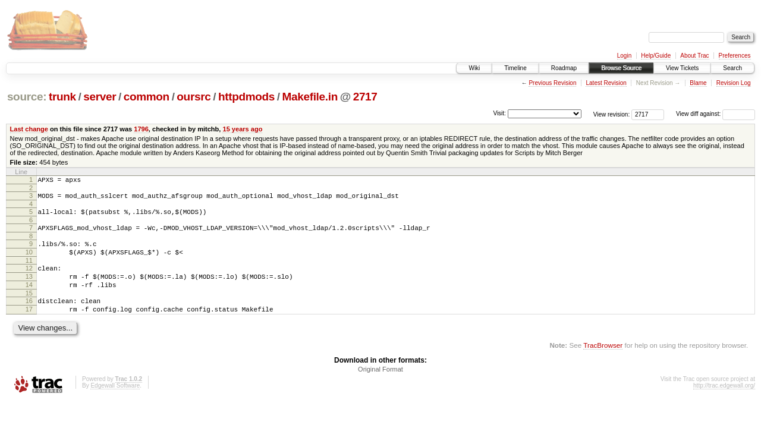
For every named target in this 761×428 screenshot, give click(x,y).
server (99, 96)
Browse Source (621, 68)
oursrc (193, 96)
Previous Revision (552, 83)
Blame (698, 83)
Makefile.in (310, 96)
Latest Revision (606, 83)
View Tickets (682, 68)
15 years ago (242, 129)
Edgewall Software (115, 405)
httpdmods (246, 96)
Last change (29, 129)
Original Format (380, 388)
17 (29, 327)
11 (29, 271)
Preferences (735, 55)
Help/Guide (656, 55)
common (146, 96)
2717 (365, 96)
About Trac (694, 55)
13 (29, 288)
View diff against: (715, 114)
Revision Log (733, 83)
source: (26, 96)
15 (29, 309)
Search (732, 68)
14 (29, 299)
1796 (141, 129)
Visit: (499, 113)
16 (29, 316)
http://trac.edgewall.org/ (724, 405)
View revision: (611, 114)
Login (624, 55)
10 (29, 261)
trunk (62, 96)
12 (29, 278)
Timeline (515, 68)
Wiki (474, 68)
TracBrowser (602, 365)
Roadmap (564, 68)
